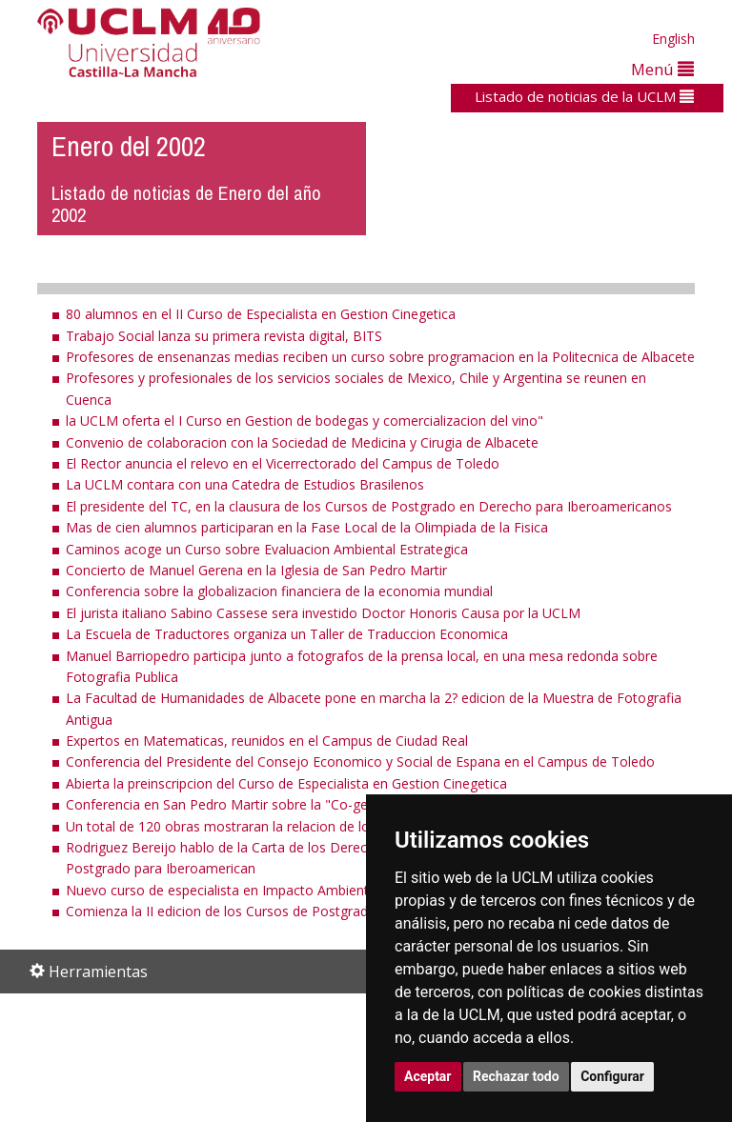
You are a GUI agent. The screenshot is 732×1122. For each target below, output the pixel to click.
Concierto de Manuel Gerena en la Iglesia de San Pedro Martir (256, 570)
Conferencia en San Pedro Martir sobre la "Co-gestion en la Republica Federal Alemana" (337, 804)
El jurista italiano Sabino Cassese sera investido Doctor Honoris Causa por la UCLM (323, 613)
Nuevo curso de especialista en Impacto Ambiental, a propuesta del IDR (288, 890)
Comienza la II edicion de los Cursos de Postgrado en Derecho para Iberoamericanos (329, 911)
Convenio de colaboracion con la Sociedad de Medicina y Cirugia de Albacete (302, 442)
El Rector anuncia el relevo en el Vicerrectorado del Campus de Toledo (282, 463)
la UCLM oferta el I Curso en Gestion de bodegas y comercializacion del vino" (304, 420)
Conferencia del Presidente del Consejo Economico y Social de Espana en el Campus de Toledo (360, 761)
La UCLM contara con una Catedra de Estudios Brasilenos (245, 484)
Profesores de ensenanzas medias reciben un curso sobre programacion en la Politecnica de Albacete (380, 357)
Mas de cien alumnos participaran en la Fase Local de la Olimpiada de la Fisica (307, 527)
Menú (662, 69)
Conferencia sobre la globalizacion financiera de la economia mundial (279, 591)
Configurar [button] (612, 1076)
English (673, 39)
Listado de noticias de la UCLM (584, 96)
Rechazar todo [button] (516, 1076)
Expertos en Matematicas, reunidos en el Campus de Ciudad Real (267, 740)
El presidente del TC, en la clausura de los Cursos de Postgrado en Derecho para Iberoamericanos (369, 506)
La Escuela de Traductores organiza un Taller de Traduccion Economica (287, 634)
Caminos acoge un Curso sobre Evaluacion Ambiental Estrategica (267, 549)
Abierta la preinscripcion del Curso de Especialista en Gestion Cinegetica (286, 783)
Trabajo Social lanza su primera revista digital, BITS (224, 336)
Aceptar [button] (428, 1076)
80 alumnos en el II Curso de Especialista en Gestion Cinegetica (261, 314)
